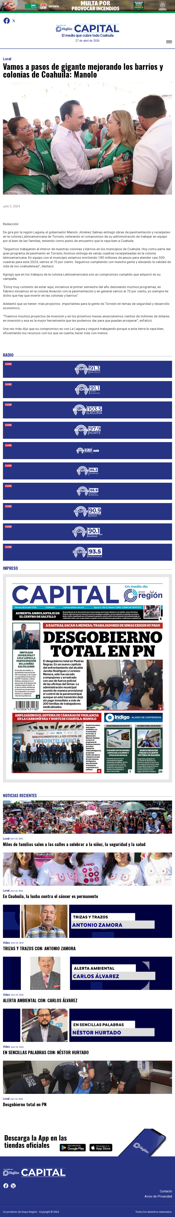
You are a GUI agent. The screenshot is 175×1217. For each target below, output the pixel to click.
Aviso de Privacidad (158, 1196)
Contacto (166, 1191)
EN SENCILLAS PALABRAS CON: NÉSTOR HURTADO (46, 1052)
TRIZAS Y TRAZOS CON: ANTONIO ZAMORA (39, 948)
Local (7, 59)
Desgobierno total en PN (24, 1104)
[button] (169, 42)
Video (6, 942)
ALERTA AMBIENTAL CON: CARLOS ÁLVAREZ (40, 1000)
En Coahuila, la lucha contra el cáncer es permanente (50, 896)
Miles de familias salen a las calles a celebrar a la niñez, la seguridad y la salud (74, 844)
